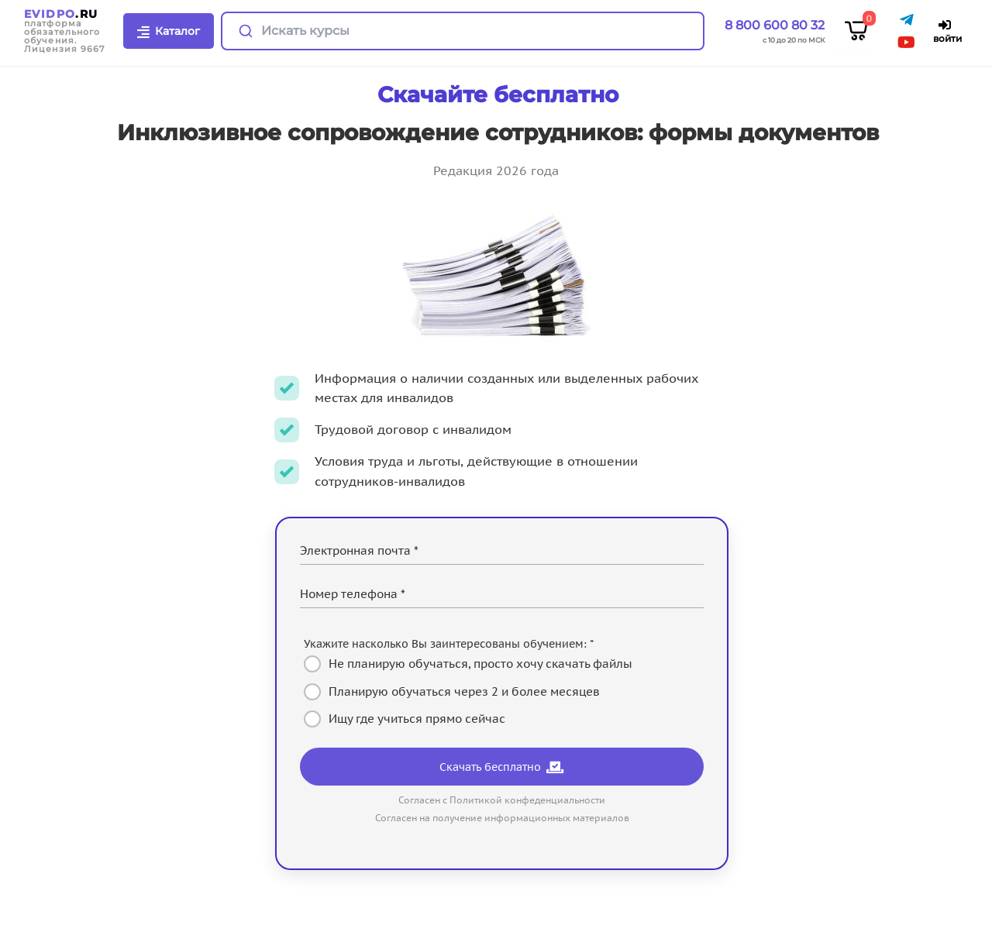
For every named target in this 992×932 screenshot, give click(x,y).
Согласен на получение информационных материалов (502, 818)
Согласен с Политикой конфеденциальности (501, 800)
